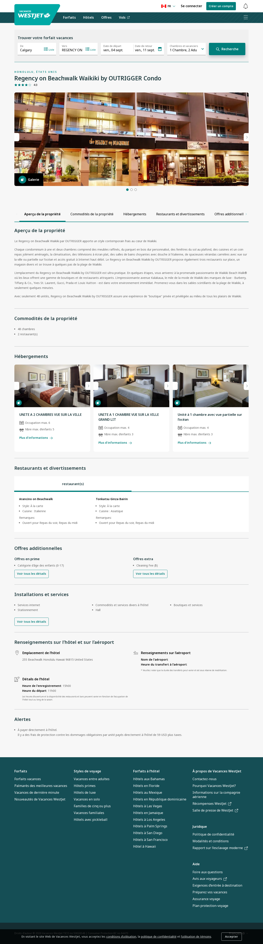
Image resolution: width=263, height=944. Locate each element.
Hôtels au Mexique (147, 792)
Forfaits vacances (27, 779)
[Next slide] (87, 386)
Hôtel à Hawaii (144, 846)
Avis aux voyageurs (210, 878)
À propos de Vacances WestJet (217, 771)
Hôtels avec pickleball (90, 819)
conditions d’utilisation (121, 936)
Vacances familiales (89, 813)
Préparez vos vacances (210, 892)
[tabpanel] (131, 512)
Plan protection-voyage (210, 905)
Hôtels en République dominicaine (159, 799)
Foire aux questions (208, 872)
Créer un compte (221, 6)
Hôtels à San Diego (147, 833)
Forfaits (20, 771)
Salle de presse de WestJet (215, 810)
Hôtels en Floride (146, 785)
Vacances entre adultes (92, 779)
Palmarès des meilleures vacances (40, 785)
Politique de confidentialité (213, 834)
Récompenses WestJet (212, 803)
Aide (196, 864)
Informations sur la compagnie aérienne (216, 794)
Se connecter (191, 6)
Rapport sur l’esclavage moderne (220, 848)
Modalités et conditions (211, 841)
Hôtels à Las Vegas (147, 806)
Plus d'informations (36, 438)
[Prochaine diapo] (246, 137)
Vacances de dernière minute (36, 792)
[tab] (73, 483)
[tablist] (131, 483)
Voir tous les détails (31, 574)
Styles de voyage (87, 771)
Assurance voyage (206, 899)
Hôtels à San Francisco (150, 839)
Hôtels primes (85, 785)
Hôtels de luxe (85, 792)
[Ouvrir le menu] (245, 18)
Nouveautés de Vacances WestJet (39, 799)
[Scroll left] (16, 214)
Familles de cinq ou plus (92, 806)
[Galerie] (28, 179)
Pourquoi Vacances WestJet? (214, 785)
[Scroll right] (246, 214)
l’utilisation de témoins (196, 936)
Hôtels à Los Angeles (149, 819)
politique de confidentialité (158, 936)
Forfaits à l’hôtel (146, 771)
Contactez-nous (205, 779)
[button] (127, 189)
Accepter (231, 936)
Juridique (200, 826)
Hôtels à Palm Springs (150, 826)
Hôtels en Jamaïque (148, 813)
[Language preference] (168, 6)
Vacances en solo (87, 799)
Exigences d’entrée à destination (217, 885)
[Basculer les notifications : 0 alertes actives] (245, 6)
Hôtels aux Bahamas (149, 779)
